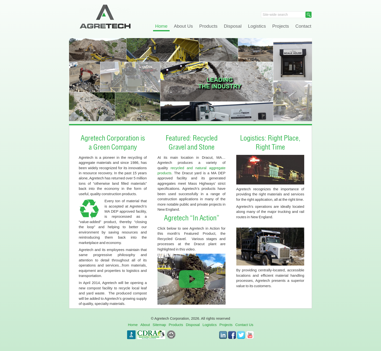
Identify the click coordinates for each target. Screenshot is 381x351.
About (145, 325)
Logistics (257, 26)
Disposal (233, 26)
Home (161, 26)
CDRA (151, 334)
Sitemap (159, 325)
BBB (131, 334)
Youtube (250, 335)
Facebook (232, 335)
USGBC (171, 334)
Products (208, 26)
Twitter (241, 335)
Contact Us (244, 325)
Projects (280, 26)
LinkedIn (223, 335)
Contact (303, 26)
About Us (183, 26)
